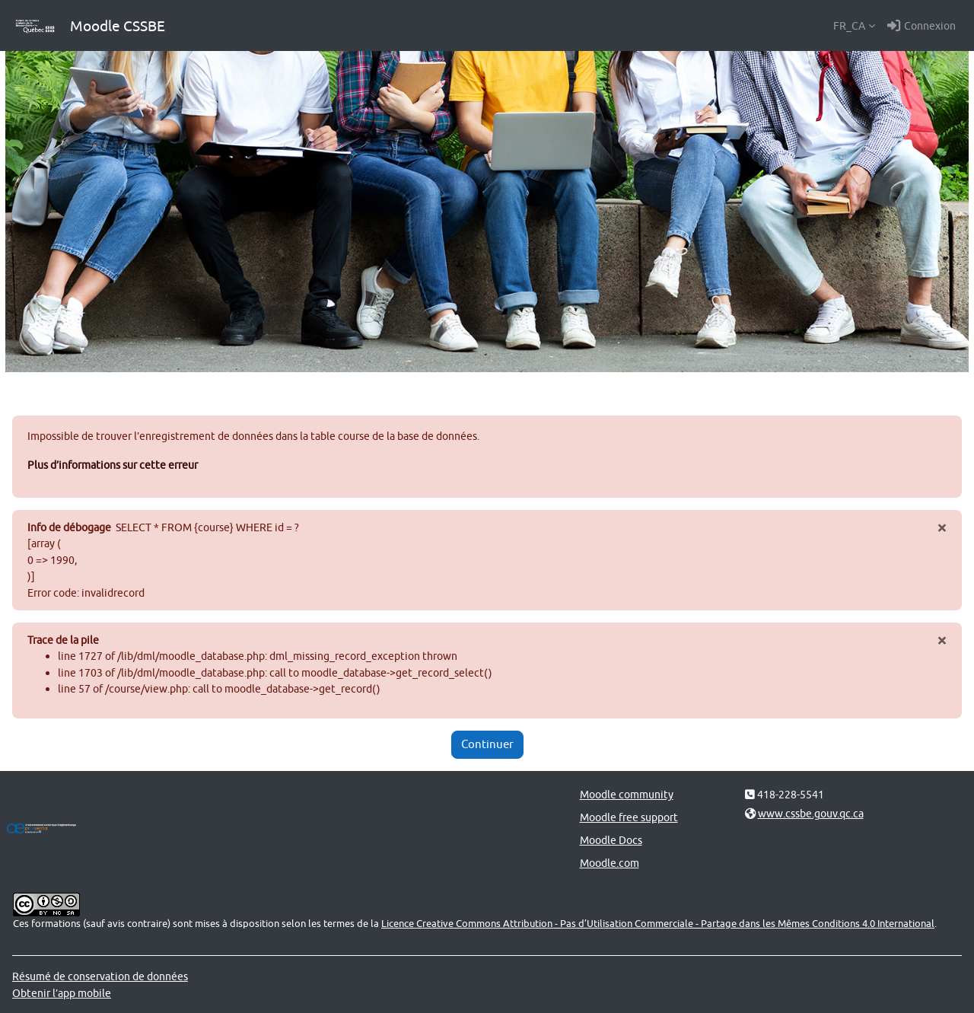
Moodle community (626, 794)
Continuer (487, 743)
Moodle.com (609, 862)
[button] (854, 25)
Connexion (921, 26)
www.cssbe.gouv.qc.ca (811, 813)
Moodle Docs (611, 839)
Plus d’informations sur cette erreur (112, 464)
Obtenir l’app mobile (61, 992)
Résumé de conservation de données (100, 976)
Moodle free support (629, 817)
